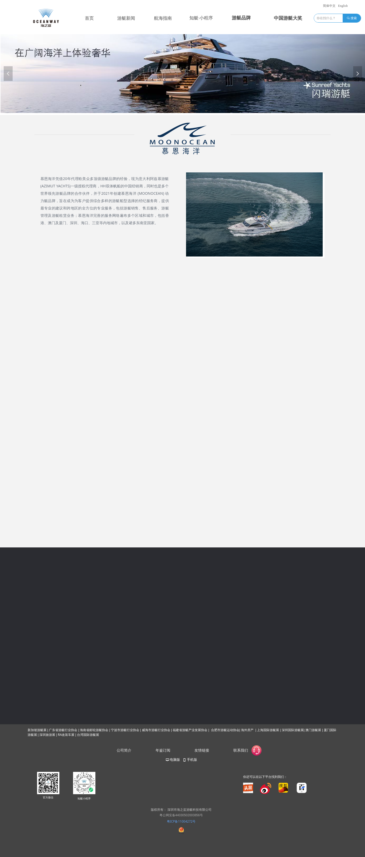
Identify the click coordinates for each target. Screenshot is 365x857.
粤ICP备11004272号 (181, 821)
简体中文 (329, 6)
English (343, 6)
